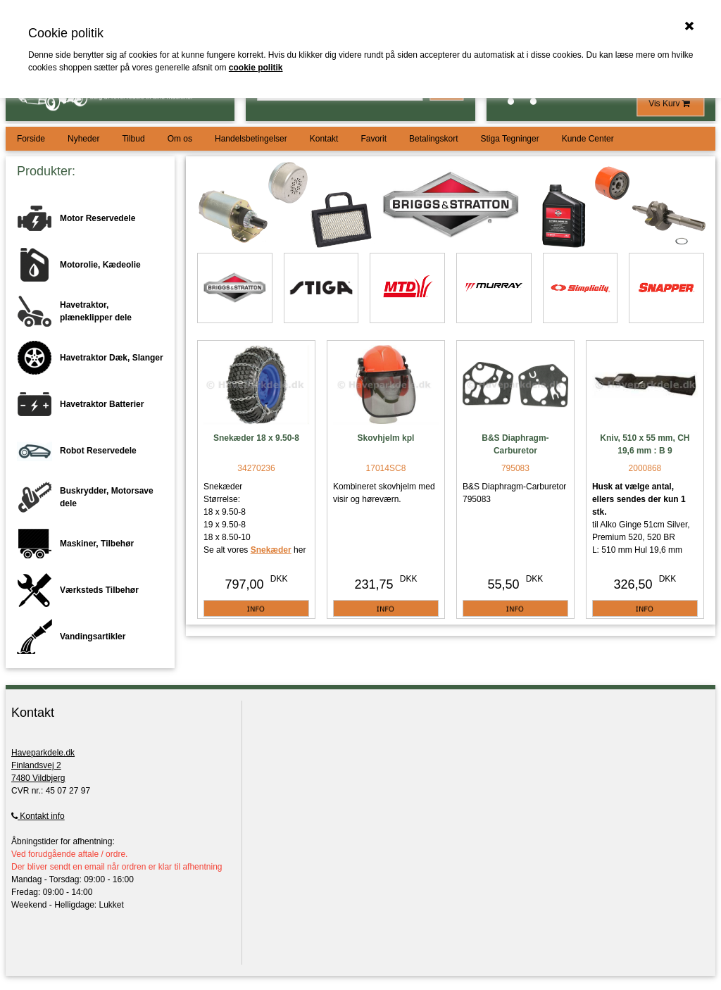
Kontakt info (38, 816)
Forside (31, 139)
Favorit (373, 139)
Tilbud (133, 139)
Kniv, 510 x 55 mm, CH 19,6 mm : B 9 (644, 444)
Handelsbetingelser (251, 139)
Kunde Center (588, 139)
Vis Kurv (670, 103)
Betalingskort (433, 139)
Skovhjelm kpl (386, 438)
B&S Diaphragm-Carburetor (515, 444)
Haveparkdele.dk (43, 753)
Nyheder (83, 139)
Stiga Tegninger (509, 139)
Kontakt (324, 139)
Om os (180, 139)
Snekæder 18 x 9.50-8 (256, 438)
